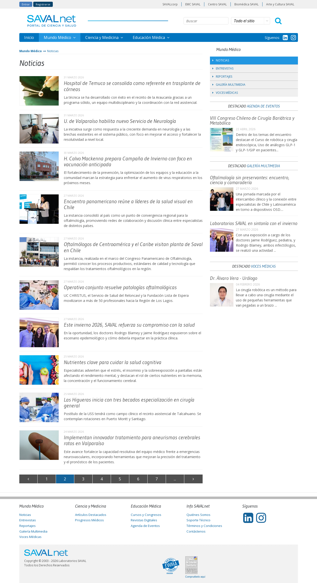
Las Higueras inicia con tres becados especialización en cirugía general (129, 402)
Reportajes (222, 76)
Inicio (29, 37)
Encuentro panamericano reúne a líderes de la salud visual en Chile (128, 204)
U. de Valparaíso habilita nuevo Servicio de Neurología (120, 121)
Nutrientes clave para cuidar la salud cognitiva (112, 362)
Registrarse (43, 4)
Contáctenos (196, 531)
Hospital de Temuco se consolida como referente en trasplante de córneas (132, 86)
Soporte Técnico (198, 520)
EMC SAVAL (192, 4)
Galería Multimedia (228, 85)
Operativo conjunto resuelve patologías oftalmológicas (120, 287)
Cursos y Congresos (146, 514)
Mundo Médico (58, 37)
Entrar (26, 4)
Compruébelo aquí (195, 577)
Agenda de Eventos (263, 106)
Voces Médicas (225, 93)
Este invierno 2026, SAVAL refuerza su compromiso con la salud (129, 324)
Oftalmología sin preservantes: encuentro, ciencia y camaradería (249, 180)
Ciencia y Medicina (102, 37)
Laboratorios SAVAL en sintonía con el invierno (253, 223)
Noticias (52, 51)
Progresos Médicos (89, 520)
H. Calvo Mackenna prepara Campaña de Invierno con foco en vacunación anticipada (128, 161)
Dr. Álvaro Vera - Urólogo (233, 278)
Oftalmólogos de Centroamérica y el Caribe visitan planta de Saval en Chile (133, 247)
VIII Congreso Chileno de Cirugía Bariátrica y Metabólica (252, 120)
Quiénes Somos (198, 514)
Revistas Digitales (144, 520)
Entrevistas (222, 68)
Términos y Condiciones (204, 526)
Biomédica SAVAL (246, 4)
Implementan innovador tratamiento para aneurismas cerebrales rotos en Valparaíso (132, 440)
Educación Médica (149, 37)
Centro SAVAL (217, 4)
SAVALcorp (170, 4)
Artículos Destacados (90, 514)
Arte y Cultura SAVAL (280, 4)
